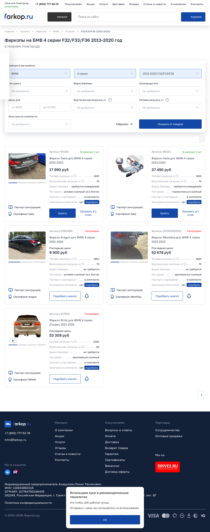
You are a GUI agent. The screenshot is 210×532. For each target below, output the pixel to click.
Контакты (62, 460)
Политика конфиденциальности (28, 503)
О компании (64, 430)
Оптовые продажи (168, 436)
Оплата (110, 436)
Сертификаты (115, 460)
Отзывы (60, 448)
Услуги (60, 442)
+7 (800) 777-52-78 (47, 4)
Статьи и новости (68, 454)
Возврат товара (116, 448)
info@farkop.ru (15, 440)
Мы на (159, 455)
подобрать (92, 202)
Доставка (112, 442)
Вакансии (112, 466)
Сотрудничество (167, 430)
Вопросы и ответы (118, 430)
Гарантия (111, 454)
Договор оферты (117, 472)
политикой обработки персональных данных (98, 511)
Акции (59, 436)
